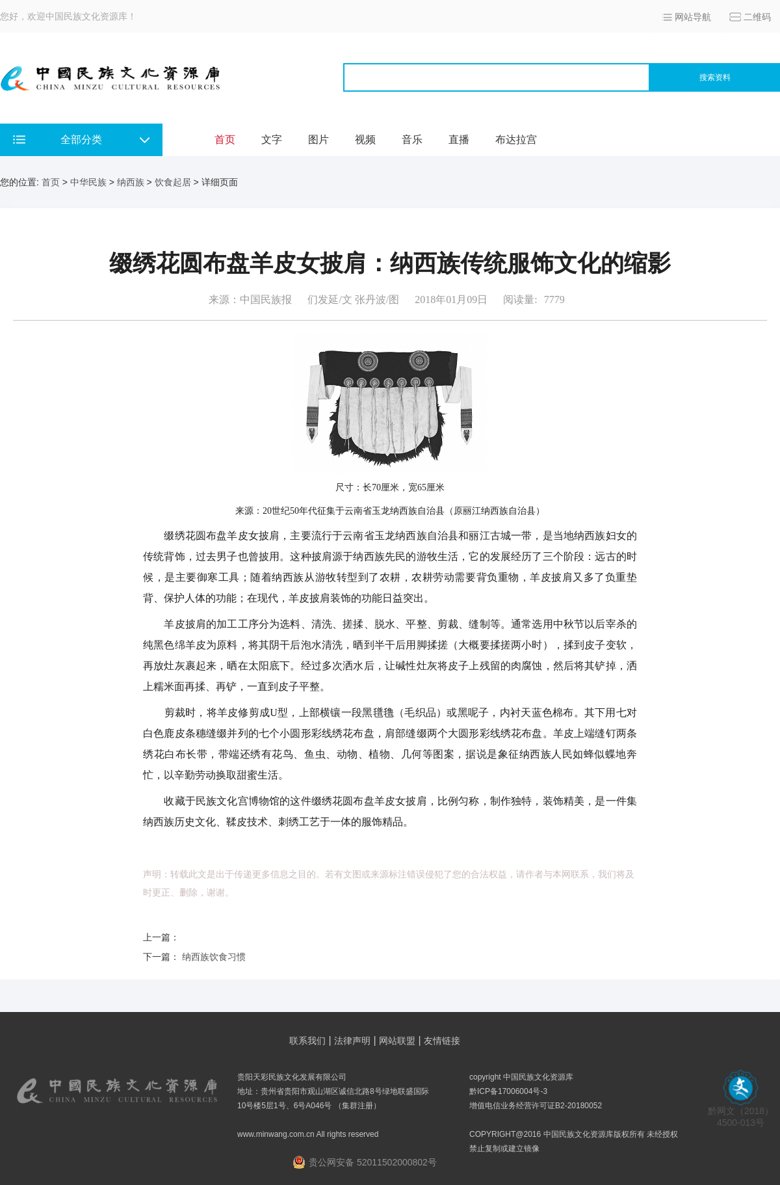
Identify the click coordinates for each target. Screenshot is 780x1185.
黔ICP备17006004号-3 (508, 1091)
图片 (318, 139)
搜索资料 (715, 77)
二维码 (757, 17)
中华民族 (88, 182)
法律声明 (352, 1040)
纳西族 (130, 182)
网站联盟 (397, 1040)
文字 (271, 139)
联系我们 (307, 1040)
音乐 (412, 139)
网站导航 (693, 17)
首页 (224, 139)
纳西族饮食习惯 (214, 957)
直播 (458, 139)
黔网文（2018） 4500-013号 (741, 1112)
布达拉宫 (516, 139)
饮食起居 (173, 182)
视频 (365, 139)
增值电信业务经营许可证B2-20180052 (535, 1105)
